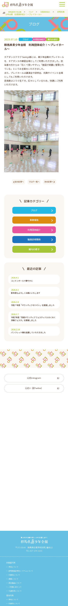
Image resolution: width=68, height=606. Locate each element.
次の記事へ (51, 182)
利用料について (16, 464)
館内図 (9, 573)
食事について (15, 469)
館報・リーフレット (16, 582)
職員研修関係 (34, 245)
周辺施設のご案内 (17, 577)
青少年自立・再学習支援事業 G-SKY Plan (27, 547)
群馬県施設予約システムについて (24, 460)
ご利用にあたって (16, 477)
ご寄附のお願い (16, 568)
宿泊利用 (10, 486)
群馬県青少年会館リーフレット (22, 590)
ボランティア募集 (16, 538)
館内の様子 (34, 255)
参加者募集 (14, 534)
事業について (12, 529)
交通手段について (17, 482)
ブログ (34, 212)
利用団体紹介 (34, 234)
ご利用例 (13, 521)
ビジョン (13, 560)
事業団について (13, 555)
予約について (15, 456)
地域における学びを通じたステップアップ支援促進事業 (34, 551)
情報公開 (13, 564)
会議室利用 (11, 452)
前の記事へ (16, 182)
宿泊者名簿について (18, 499)
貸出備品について (17, 473)
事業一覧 (13, 542)
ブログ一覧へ (34, 182)
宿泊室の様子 (15, 525)
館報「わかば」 (16, 586)
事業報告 (34, 223)
